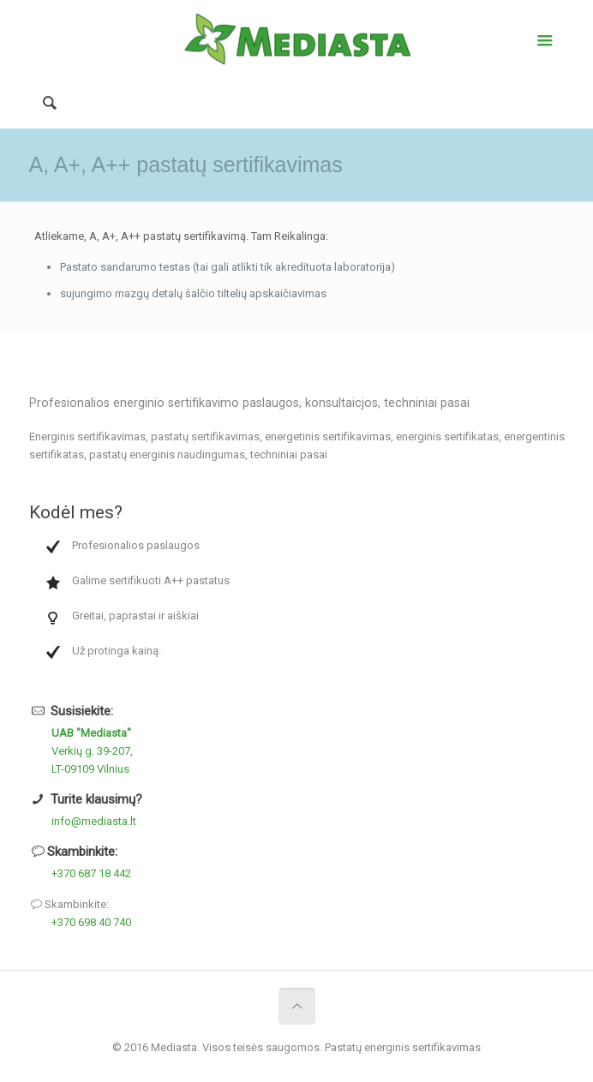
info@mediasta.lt (93, 821)
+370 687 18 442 (91, 873)
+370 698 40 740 (91, 922)
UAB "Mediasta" (91, 732)
